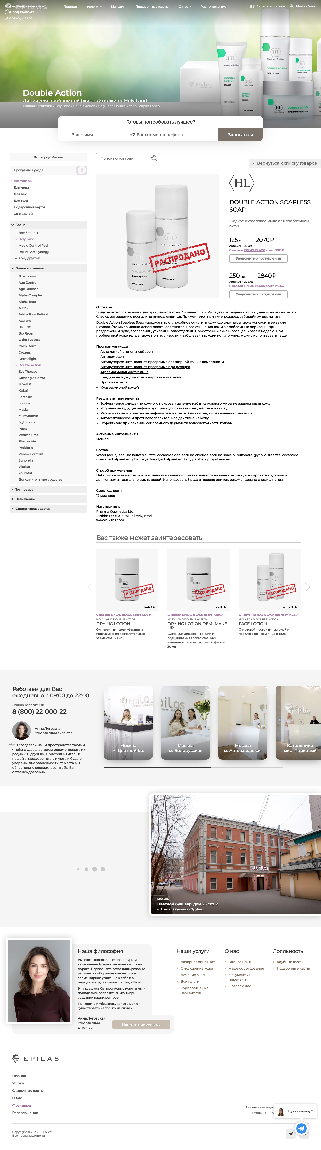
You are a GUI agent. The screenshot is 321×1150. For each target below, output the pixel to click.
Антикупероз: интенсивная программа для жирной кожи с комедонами (162, 362)
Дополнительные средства (40, 479)
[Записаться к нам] (267, 18)
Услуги (92, 18)
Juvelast (25, 384)
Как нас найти (240, 967)
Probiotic (26, 448)
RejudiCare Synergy (34, 252)
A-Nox (23, 308)
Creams (25, 352)
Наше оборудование (246, 973)
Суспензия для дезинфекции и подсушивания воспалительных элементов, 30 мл (120, 634)
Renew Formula (31, 454)
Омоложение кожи (197, 973)
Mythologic (27, 422)
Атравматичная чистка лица (125, 372)
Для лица (21, 187)
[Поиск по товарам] (125, 158)
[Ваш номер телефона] (175, 134)
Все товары (23, 181)
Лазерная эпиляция (198, 966)
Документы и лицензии (240, 982)
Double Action (84, 106)
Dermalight (27, 359)
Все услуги (190, 986)
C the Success (29, 340)
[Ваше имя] (97, 134)
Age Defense (28, 289)
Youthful (25, 473)
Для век (20, 194)
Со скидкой (23, 214)
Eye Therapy (28, 371)
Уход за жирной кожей (120, 387)
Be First (25, 327)
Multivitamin (28, 416)
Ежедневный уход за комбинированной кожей (141, 377)
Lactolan (25, 397)
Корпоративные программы (194, 995)
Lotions (24, 403)
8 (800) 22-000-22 (21, 12)
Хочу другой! (29, 258)
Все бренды (28, 233)
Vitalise (24, 467)
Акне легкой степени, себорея (127, 352)
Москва (57, 157)
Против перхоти (114, 382)
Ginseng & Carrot (32, 378)
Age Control (28, 283)
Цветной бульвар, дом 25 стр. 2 (191, 904)
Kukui (23, 390)
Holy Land (62, 106)
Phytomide (27, 441)
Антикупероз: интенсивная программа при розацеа (145, 367)
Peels (23, 429)
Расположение (213, 18)
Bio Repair (27, 333)
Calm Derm (27, 346)
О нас (183, 18)
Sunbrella (26, 460)
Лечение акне (193, 979)
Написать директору (141, 1028)
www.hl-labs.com (110, 520)
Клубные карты (290, 968)
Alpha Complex (30, 295)
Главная (70, 18)
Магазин (118, 18)
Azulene (25, 321)
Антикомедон (112, 357)
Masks (23, 410)
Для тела (21, 201)
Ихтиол (102, 439)
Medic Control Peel (33, 245)
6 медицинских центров (26, 6)
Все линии (27, 276)
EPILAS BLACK (254, 250)
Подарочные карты (152, 18)
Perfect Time (28, 435)
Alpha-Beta (27, 302)
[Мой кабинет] (303, 18)
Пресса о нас (240, 991)
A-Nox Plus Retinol (33, 314)
